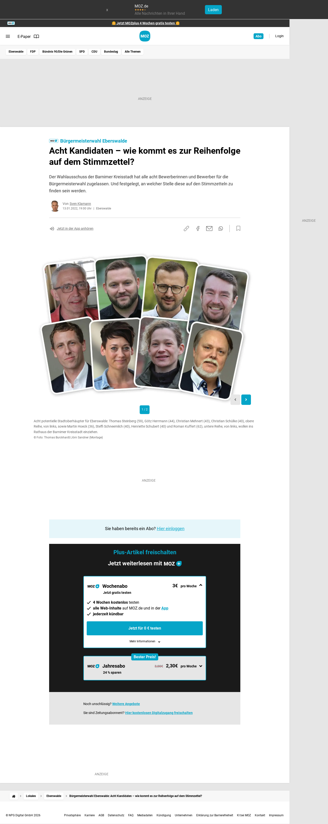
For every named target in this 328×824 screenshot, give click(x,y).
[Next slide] (246, 400)
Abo (259, 36)
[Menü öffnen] (8, 36)
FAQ (130, 815)
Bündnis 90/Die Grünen (57, 51)
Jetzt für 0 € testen (144, 628)
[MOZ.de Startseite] (144, 36)
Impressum (276, 815)
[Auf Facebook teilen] (198, 228)
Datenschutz (116, 815)
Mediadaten (145, 815)
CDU (94, 51)
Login (279, 36)
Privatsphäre (72, 815)
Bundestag (111, 51)
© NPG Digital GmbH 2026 (23, 815)
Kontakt (260, 815)
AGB (101, 815)
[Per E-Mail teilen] (209, 228)
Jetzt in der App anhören (75, 228)
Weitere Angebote (126, 704)
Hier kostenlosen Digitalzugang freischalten (159, 713)
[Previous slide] (235, 400)
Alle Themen (133, 51)
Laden (213, 9)
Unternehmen (183, 815)
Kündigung (164, 815)
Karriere (90, 815)
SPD (82, 51)
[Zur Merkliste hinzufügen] (237, 228)
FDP (33, 51)
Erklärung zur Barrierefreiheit (214, 815)
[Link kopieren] (186, 228)
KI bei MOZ (244, 815)
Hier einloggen (170, 528)
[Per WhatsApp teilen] (220, 228)
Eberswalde (16, 51)
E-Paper (28, 36)
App (164, 608)
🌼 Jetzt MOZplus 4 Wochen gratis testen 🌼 (146, 23)
